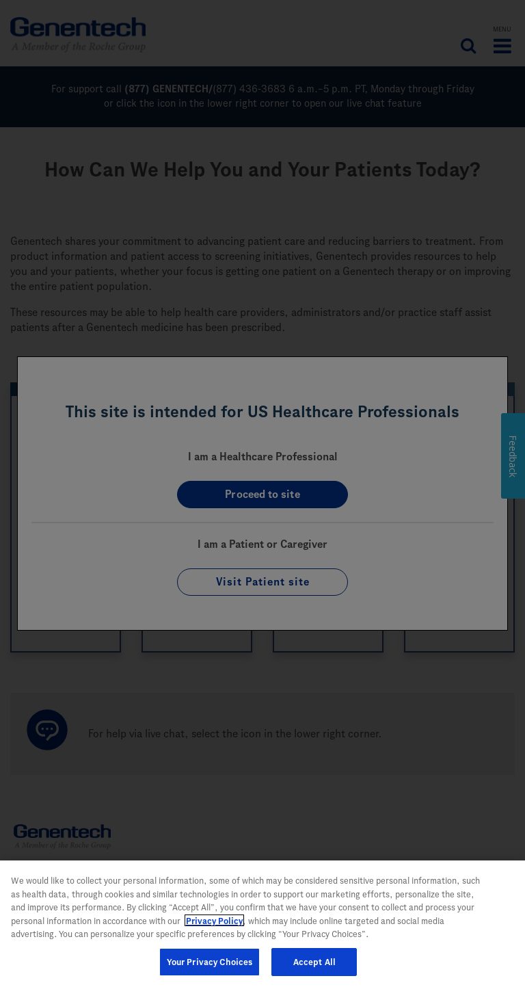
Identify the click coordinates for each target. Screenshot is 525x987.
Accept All (314, 967)
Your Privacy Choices (210, 967)
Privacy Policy (214, 926)
